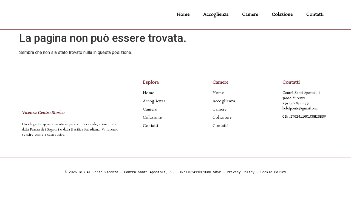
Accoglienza (215, 14)
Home (183, 14)
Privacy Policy (240, 172)
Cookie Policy (273, 172)
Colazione (282, 14)
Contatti (315, 14)
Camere (250, 14)
